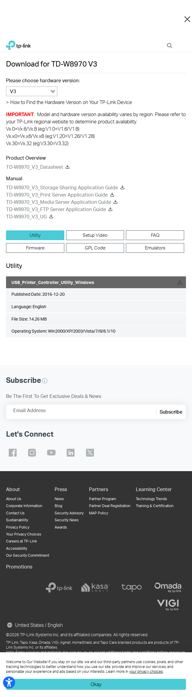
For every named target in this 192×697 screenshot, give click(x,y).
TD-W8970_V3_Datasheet (34, 167)
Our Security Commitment (27, 555)
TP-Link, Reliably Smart (18, 43)
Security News (66, 520)
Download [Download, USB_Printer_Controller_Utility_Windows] (179, 282)
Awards (61, 527)
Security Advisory (69, 513)
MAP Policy (98, 513)
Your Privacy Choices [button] (23, 534)
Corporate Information (24, 505)
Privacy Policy (17, 527)
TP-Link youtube (51, 452)
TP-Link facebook (12, 452)
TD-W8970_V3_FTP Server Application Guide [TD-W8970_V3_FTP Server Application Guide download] (56, 209)
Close (187, 19)
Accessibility (16, 548)
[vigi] (168, 605)
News (59, 499)
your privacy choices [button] (146, 671)
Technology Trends (151, 499)
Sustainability (17, 520)
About (13, 489)
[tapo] (132, 587)
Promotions (19, 566)
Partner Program (102, 499)
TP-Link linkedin (70, 452)
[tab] (35, 235)
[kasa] (95, 587)
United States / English (34, 625)
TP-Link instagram (32, 452)
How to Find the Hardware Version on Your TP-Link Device (69, 102)
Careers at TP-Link (21, 541)
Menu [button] (183, 41)
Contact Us (15, 513)
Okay (96, 684)
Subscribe (171, 412)
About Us (13, 499)
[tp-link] (59, 587)
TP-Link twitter (90, 452)
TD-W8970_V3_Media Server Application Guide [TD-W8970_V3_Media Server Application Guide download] (58, 202)
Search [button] (169, 41)
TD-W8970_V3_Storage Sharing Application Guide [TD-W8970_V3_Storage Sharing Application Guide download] (62, 187)
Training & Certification (155, 505)
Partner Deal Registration (109, 505)
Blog (58, 505)
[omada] (168, 587)
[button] (44, 380)
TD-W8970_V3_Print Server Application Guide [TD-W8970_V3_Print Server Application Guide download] (57, 194)
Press (61, 489)
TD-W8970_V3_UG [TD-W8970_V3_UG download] (26, 216)
